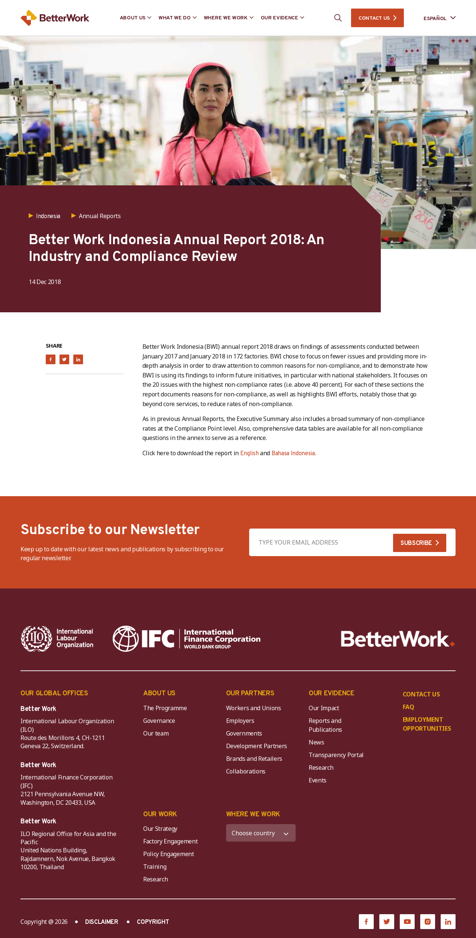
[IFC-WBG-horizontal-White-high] (186, 639)
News (316, 742)
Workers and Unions (253, 708)
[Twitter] (386, 921)
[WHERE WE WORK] (261, 833)
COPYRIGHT (153, 922)
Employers (240, 721)
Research (321, 767)
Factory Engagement (170, 841)
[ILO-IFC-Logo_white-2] (57, 639)
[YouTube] (407, 921)
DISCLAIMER (101, 922)
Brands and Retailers (254, 758)
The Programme (165, 708)
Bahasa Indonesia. (293, 453)
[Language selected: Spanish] (434, 18)
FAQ (408, 707)
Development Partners (256, 746)
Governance (159, 721)
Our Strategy (160, 828)
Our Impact (324, 708)
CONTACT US (374, 18)
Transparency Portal (336, 755)
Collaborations (246, 771)
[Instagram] (427, 921)
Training (154, 866)
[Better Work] (398, 639)
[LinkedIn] (448, 921)
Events (318, 780)
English (249, 453)
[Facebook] (366, 921)
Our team (155, 733)
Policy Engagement (170, 854)
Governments (244, 733)
